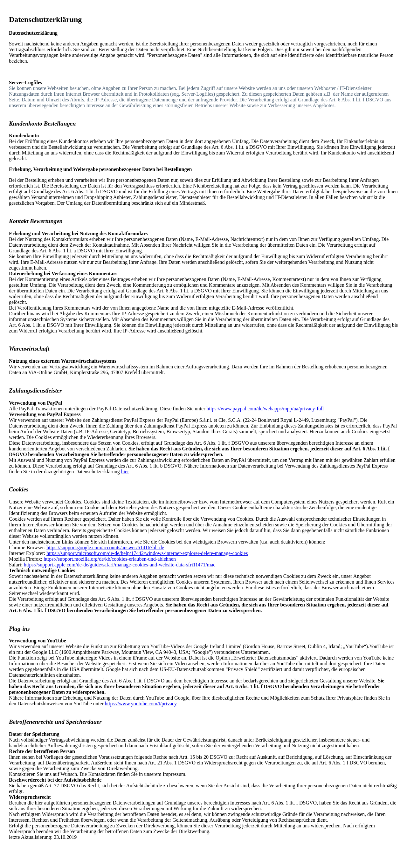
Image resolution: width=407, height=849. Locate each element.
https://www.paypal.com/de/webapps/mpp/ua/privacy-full (265, 408)
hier (125, 471)
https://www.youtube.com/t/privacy (140, 703)
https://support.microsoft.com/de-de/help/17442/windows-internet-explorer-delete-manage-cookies (147, 553)
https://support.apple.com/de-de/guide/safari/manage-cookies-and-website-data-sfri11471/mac (120, 564)
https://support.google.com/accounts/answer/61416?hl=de (105, 547)
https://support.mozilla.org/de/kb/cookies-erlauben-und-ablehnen (110, 559)
